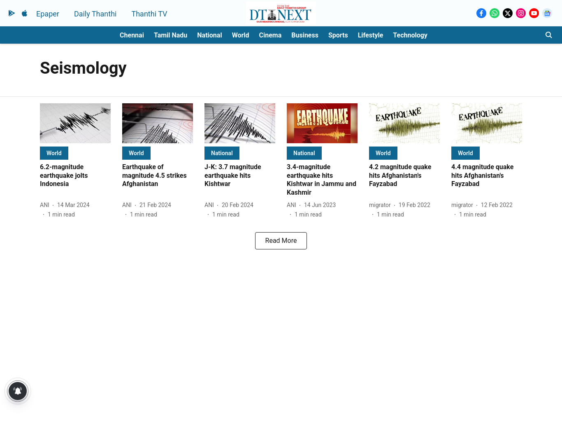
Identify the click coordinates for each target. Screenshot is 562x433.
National (209, 35)
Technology (410, 35)
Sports (338, 35)
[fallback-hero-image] (75, 123)
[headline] (75, 176)
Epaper (47, 13)
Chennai (132, 35)
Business (304, 35)
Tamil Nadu (170, 35)
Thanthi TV (149, 13)
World (240, 35)
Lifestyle (370, 35)
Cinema (270, 35)
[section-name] (54, 153)
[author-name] (46, 205)
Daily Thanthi (95, 13)
